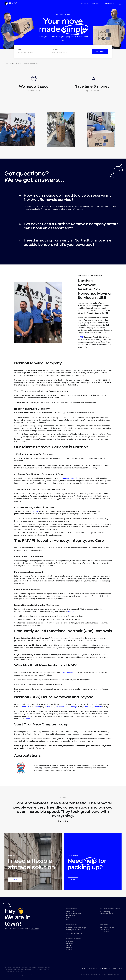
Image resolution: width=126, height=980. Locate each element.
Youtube (69, 949)
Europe (27, 719)
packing (35, 511)
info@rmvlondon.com (107, 928)
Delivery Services (105, 968)
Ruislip (47, 706)
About (84, 968)
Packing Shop (109, 3)
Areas (120, 968)
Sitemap (6, 975)
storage (71, 611)
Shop (73, 880)
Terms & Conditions (29, 975)
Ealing (37, 706)
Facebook (69, 944)
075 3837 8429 (104, 932)
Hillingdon (60, 706)
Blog (114, 968)
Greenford (25, 706)
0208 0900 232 (104, 930)
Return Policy (93, 968)
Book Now (15, 880)
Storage (84, 3)
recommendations (68, 672)
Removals (95, 3)
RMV (82, 337)
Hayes (85, 706)
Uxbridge (73, 706)
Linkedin (69, 947)
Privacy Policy (19, 975)
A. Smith (63, 798)
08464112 (47, 967)
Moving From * (22, 49)
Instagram (69, 942)
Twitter (68, 946)
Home (6, 64)
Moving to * (55, 49)
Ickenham (98, 706)
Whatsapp (35, 929)
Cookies (12, 975)
